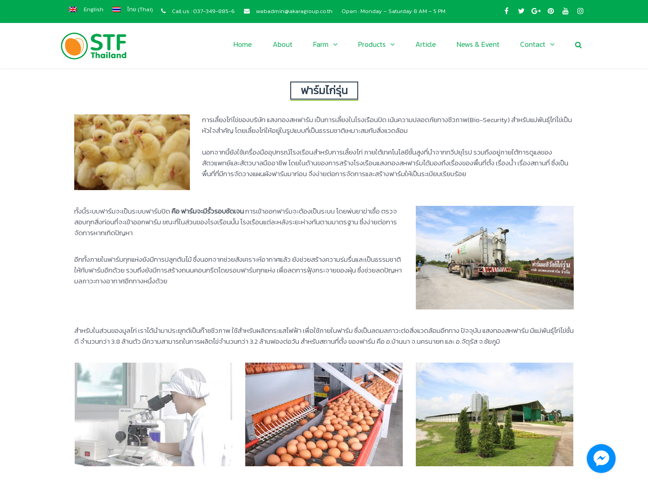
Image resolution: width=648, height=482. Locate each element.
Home (243, 44)
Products (372, 44)
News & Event (478, 44)
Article (425, 44)
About (282, 44)
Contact (532, 44)
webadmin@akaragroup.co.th (294, 11)
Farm (320, 44)
